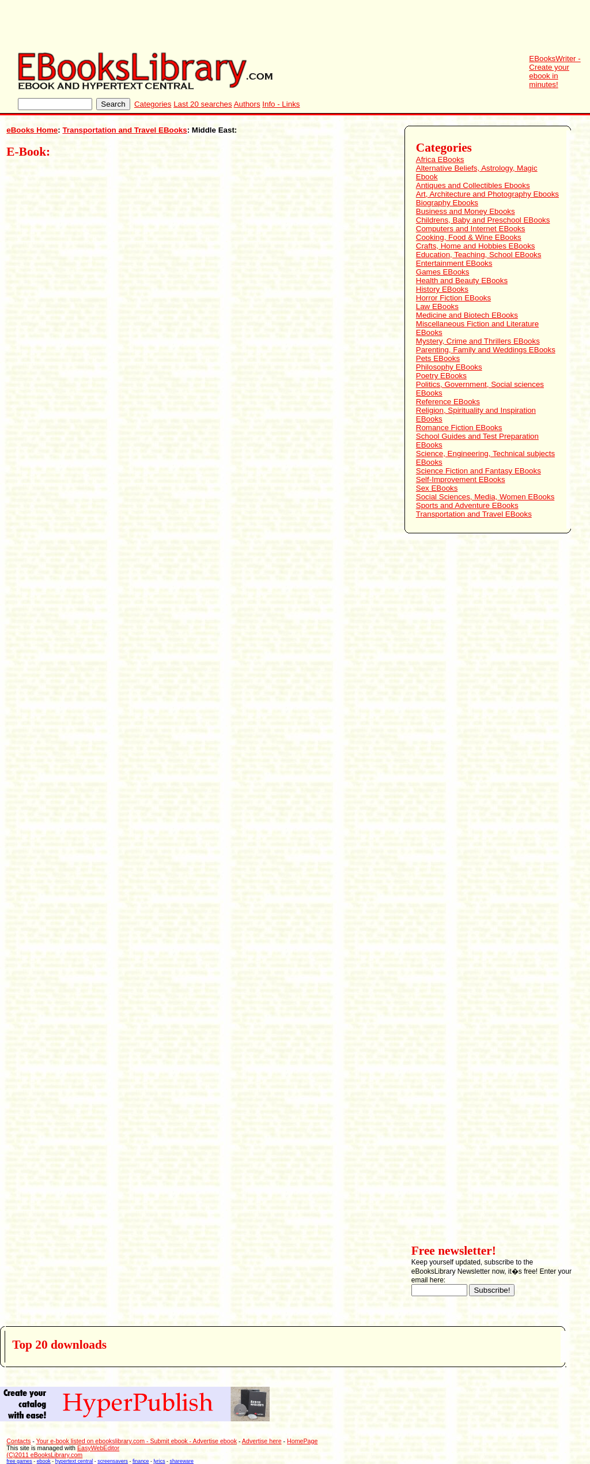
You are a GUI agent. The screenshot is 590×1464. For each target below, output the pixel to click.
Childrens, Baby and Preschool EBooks (483, 220)
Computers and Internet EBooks (470, 228)
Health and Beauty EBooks (462, 280)
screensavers (112, 1461)
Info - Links (281, 104)
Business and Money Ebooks (465, 211)
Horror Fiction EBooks (453, 297)
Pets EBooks (438, 358)
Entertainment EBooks (454, 263)
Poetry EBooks (441, 375)
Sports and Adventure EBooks (467, 505)
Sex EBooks (437, 488)
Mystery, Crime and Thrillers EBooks (478, 341)
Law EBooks (437, 306)
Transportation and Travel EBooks (124, 130)
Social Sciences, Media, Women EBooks (485, 496)
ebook (44, 1461)
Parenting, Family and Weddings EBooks (485, 349)
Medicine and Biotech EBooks (467, 315)
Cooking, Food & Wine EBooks (468, 237)
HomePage (302, 1440)
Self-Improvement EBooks (460, 479)
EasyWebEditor (98, 1447)
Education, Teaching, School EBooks (479, 254)
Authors (247, 104)
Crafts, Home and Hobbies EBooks (475, 246)
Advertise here (262, 1440)
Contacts (18, 1440)
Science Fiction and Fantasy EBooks (478, 470)
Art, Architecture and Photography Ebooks (487, 194)
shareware (182, 1461)
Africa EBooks (440, 159)
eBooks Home (32, 130)
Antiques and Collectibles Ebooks (473, 185)
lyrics (159, 1461)
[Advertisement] (380, 26)
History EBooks (442, 289)
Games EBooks (443, 272)
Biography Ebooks (447, 202)
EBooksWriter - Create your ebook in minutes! (554, 71)
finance (141, 1461)
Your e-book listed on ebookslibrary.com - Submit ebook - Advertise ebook (136, 1440)
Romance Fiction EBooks (459, 427)
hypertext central (74, 1461)
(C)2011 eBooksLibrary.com (44, 1454)
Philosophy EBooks (449, 367)
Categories (152, 104)
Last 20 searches (202, 104)
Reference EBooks (448, 401)
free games (19, 1461)
